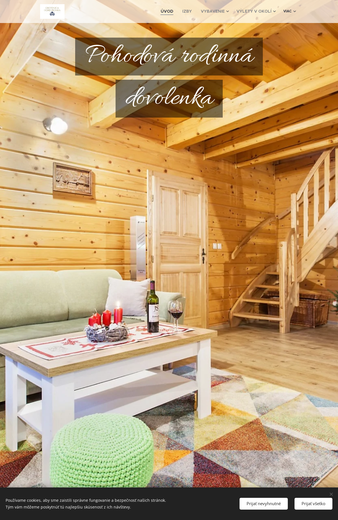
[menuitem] (180, 11)
